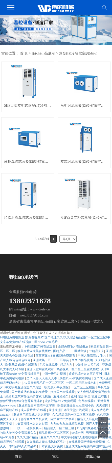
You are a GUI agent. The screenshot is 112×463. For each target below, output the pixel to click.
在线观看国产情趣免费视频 (87, 442)
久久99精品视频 (83, 360)
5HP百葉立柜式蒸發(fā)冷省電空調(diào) (28, 105)
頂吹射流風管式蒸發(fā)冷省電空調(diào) (28, 217)
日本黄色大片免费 (51, 446)
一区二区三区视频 (83, 387)
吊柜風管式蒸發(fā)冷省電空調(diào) (28, 161)
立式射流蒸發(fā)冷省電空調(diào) (84, 161)
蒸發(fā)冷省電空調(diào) (78, 53)
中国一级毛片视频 (54, 373)
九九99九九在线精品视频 (67, 423)
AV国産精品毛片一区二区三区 (44, 383)
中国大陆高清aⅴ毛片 (92, 355)
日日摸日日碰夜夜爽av (26, 428)
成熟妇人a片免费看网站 (75, 378)
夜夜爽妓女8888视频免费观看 (56, 355)
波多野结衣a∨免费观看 (61, 401)
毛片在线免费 (48, 364)
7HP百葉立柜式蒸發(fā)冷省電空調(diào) (84, 217)
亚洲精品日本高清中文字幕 (37, 405)
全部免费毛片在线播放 (73, 346)
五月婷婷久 (61, 396)
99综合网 (78, 433)
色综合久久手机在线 (34, 419)
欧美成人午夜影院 (56, 387)
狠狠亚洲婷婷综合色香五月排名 (21, 401)
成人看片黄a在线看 (33, 410)
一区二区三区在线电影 (81, 383)
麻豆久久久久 (49, 437)
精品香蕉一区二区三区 (54, 433)
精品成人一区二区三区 (59, 428)
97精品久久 (96, 351)
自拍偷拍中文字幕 (62, 419)
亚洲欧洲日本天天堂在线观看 (69, 410)
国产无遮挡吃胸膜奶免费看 (30, 392)
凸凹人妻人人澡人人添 (42, 378)
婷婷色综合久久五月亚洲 (86, 373)
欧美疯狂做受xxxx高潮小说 (76, 405)
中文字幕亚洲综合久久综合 (23, 387)
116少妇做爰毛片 (88, 428)
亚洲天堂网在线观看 (41, 369)
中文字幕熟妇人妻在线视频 (79, 437)
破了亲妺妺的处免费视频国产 (20, 373)
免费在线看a (87, 401)
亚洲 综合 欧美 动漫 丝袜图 (89, 396)
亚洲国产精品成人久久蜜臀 (32, 414)
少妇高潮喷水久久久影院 (31, 423)
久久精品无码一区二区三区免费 (74, 414)
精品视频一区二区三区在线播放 (78, 369)
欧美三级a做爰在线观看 (21, 364)
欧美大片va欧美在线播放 (34, 351)
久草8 (105, 369)
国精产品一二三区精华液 (70, 351)
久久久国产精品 (28, 437)
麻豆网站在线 (9, 410)
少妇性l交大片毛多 (87, 364)
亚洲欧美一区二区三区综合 (51, 360)
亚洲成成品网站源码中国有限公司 (88, 446)
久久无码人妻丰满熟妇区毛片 (47, 442)
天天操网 (102, 405)
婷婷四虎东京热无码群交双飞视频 (28, 396)
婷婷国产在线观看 (62, 392)
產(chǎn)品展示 (43, 53)
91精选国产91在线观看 (40, 346)
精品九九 (66, 364)
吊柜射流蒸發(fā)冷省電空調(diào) (84, 105)
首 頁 (24, 53)
